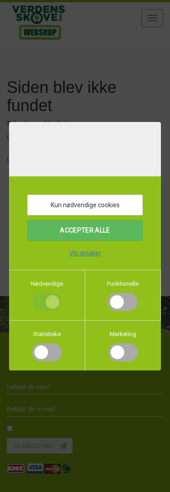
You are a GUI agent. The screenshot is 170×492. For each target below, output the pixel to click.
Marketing (123, 334)
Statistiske (47, 334)
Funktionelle (123, 283)
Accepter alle (85, 230)
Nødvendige (47, 283)
